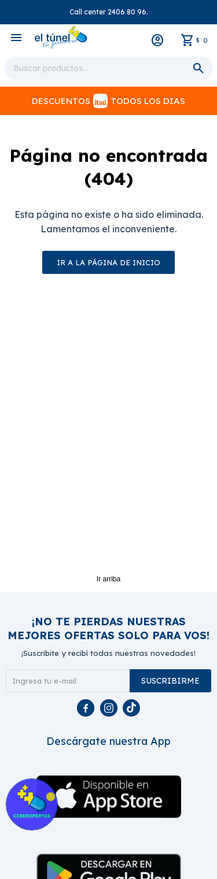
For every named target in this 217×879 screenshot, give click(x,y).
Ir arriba (108, 579)
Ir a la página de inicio (108, 262)
